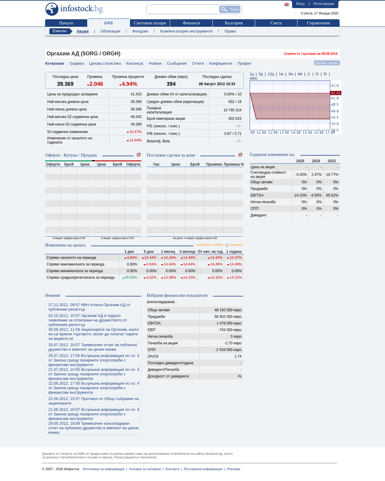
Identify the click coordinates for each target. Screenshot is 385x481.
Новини (155, 63)
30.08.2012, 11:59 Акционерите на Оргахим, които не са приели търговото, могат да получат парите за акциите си (93, 334)
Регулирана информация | (203, 469)
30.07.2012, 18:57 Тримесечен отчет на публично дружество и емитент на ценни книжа (92, 347)
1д (252, 74)
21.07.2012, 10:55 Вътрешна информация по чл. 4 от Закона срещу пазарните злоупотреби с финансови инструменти (93, 374)
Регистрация (323, 3)
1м (281, 74)
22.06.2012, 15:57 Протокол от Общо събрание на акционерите (93, 400)
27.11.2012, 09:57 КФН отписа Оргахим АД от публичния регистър (89, 307)
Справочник (318, 22)
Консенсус (134, 63)
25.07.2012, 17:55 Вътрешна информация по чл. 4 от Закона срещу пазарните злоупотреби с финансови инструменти (93, 360)
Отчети (198, 63)
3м (290, 74)
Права (230, 31)
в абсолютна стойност (210, 244)
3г (317, 74)
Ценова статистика (105, 63)
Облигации (110, 31)
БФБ (108, 22)
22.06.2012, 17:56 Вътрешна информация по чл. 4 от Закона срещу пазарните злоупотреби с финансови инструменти (93, 388)
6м (300, 74)
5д (261, 74)
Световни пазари (150, 22)
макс (253, 78)
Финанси (191, 22)
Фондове (140, 31)
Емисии (59, 31)
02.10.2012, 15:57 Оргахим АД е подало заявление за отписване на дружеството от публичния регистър (87, 320)
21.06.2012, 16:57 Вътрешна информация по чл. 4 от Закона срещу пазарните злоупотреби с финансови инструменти (93, 414)
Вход (300, 3)
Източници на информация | (105, 469)
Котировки (54, 63)
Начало (66, 22)
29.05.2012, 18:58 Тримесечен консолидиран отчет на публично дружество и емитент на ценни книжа (93, 428)
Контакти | (173, 469)
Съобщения (177, 63)
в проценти (236, 244)
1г (308, 74)
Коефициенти (220, 63)
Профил (244, 63)
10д (271, 74)
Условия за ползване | (145, 469)
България (233, 22)
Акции (83, 31)
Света (276, 22)
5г (325, 74)
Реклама (232, 469)
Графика (76, 63)
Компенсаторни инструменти (186, 31)
